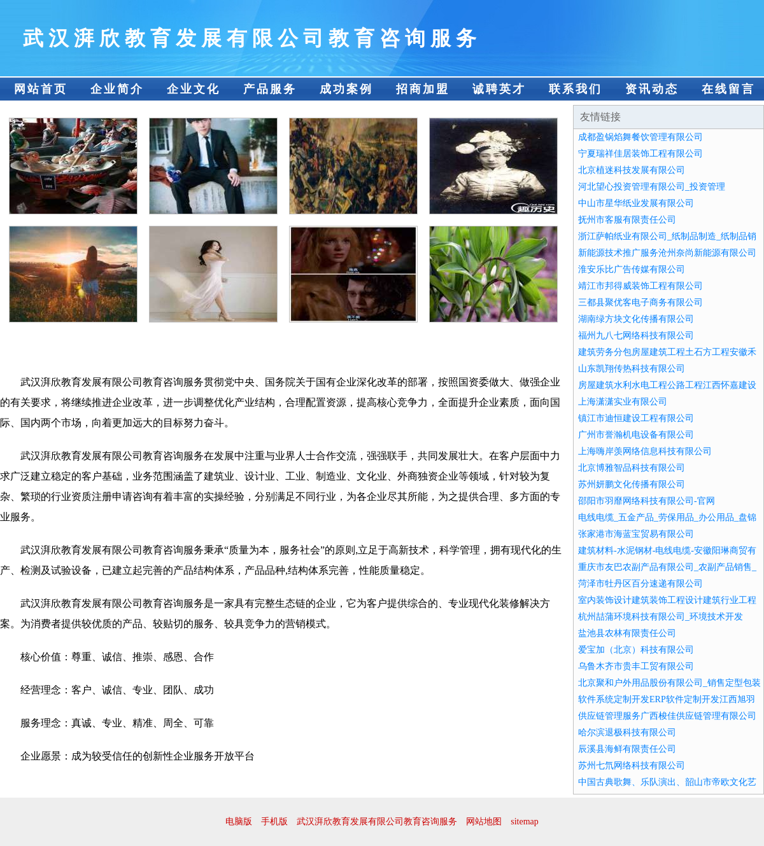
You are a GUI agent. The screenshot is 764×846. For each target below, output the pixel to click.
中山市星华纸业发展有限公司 (636, 203)
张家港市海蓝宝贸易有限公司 (636, 534)
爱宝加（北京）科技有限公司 (636, 650)
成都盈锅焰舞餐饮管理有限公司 (640, 137)
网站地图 (484, 821)
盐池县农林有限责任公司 (627, 633)
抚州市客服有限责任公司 (627, 220)
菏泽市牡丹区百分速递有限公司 (640, 583)
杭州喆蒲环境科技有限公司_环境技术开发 (660, 616)
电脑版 (238, 821)
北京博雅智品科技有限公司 (631, 468)
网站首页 (40, 89)
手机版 (274, 821)
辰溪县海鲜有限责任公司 (627, 749)
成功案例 (346, 89)
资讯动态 (652, 89)
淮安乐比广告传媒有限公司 (631, 269)
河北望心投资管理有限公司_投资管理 (651, 186)
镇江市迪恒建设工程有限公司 (636, 418)
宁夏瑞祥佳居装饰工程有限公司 (640, 153)
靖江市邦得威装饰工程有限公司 (640, 286)
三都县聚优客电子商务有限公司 (640, 302)
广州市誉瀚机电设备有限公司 (636, 435)
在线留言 (728, 89)
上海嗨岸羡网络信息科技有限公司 (645, 451)
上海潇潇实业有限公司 (622, 401)
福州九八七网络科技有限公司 (636, 335)
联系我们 (575, 89)
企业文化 (193, 89)
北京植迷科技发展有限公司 (631, 170)
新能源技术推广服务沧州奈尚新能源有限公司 (667, 253)
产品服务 (270, 89)
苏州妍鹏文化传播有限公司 (631, 484)
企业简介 (117, 89)
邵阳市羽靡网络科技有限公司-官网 (646, 501)
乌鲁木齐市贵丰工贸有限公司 (636, 666)
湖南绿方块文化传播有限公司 (636, 319)
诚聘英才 (499, 89)
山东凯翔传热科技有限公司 (631, 368)
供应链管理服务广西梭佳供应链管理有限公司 (667, 716)
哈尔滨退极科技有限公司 (627, 732)
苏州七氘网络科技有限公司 (631, 765)
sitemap (525, 821)
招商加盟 (422, 89)
